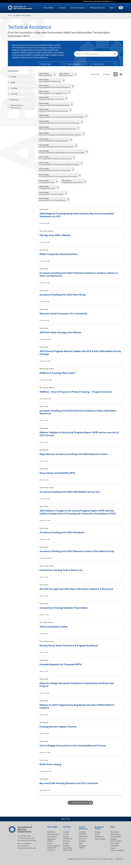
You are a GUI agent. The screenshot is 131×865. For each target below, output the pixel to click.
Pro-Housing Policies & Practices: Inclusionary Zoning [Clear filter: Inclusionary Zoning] (55, 157)
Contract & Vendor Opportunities (53, 847)
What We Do (51, 832)
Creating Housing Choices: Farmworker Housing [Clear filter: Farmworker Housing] (53, 110)
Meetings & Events (97, 7)
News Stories (114, 832)
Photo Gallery (114, 843)
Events (97, 834)
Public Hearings (100, 839)
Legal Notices (119, 859)
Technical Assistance (82, 833)
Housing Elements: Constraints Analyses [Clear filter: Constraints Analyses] (51, 193)
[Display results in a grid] (121, 74)
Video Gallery (114, 846)
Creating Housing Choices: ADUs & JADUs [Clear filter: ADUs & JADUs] (51, 98)
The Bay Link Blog (116, 850)
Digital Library (83, 836)
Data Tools (82, 839)
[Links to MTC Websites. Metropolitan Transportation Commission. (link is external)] (99, 1)
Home (10, 15)
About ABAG (48, 7)
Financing (66, 841)
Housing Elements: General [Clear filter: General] (47, 187)
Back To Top (65, 819)
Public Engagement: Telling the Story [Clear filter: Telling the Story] (50, 80)
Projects (66, 843)
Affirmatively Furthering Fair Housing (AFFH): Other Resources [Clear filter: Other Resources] (57, 128)
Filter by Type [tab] (98, 64)
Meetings (98, 832)
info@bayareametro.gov (28, 848)
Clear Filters (95, 74)
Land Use (14, 94)
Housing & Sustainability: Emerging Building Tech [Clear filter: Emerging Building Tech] (53, 140)
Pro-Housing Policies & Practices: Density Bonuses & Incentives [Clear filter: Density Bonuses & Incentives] (58, 175)
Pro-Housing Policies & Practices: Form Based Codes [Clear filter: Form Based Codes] (54, 169)
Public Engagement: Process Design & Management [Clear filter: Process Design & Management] (54, 86)
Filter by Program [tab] (73, 64)
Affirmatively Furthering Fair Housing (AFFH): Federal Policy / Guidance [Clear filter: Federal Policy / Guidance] (60, 134)
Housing (14, 88)
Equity (13, 82)
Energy (13, 76)
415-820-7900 (26, 843)
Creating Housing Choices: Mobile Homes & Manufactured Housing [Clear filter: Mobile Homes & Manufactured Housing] (59, 122)
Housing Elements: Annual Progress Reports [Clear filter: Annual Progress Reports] (52, 199)
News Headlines (115, 837)
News (112, 7)
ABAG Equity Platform (51, 840)
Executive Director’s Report (116, 840)
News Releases (115, 834)
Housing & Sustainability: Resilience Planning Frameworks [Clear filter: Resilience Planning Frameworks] (56, 146)
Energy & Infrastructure (67, 838)
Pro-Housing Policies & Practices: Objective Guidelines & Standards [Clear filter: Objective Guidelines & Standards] (59, 163)
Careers (49, 843)
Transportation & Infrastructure (17, 106)
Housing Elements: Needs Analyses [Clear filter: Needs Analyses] (72, 181)
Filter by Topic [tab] (46, 64)
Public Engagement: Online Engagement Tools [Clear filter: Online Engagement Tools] (53, 92)
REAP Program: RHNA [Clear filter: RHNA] (45, 74)
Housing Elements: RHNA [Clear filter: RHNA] (46, 181)
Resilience (14, 99)
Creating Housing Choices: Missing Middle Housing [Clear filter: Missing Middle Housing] (54, 104)
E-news (112, 848)
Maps (80, 843)
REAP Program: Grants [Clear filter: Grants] (66, 74)
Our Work (62, 7)
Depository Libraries (82, 847)
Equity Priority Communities (67, 849)
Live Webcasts (99, 837)
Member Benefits (53, 834)
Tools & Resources (78, 7)
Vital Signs (82, 841)
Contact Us (51, 850)
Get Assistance (52, 837)
